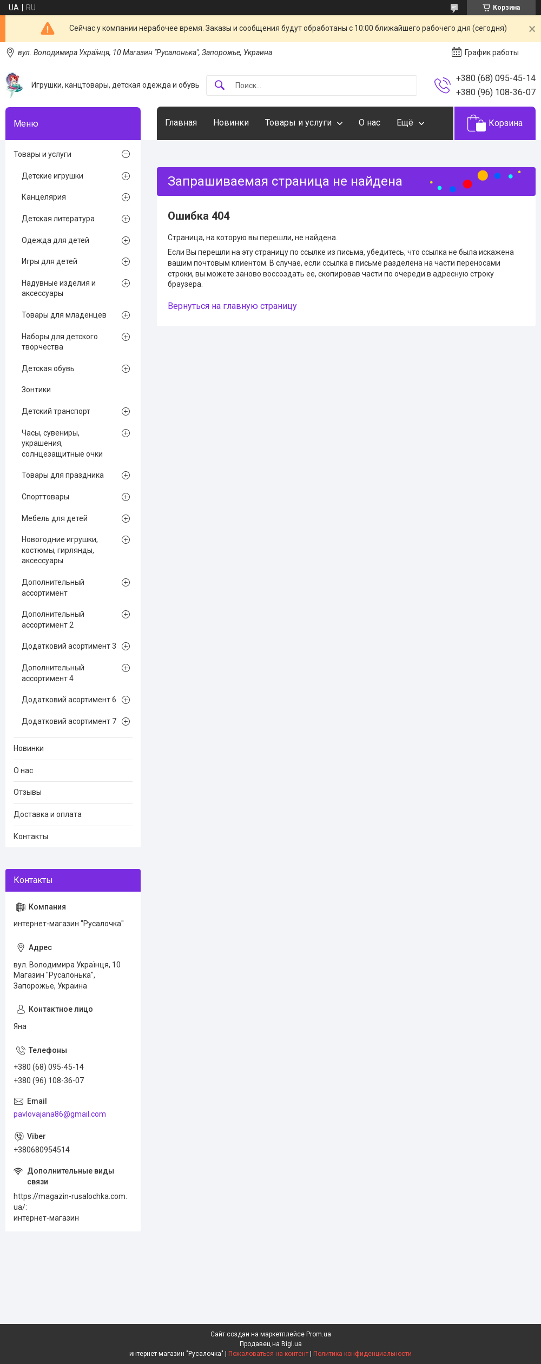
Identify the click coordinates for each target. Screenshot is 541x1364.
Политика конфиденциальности (362, 1354)
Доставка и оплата (48, 814)
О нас (369, 122)
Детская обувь (48, 368)
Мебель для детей (55, 518)
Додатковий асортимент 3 (69, 646)
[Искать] (219, 85)
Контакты (31, 836)
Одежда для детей (55, 240)
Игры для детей (49, 261)
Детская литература (58, 218)
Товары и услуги (298, 122)
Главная (181, 122)
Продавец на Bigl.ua (271, 1344)
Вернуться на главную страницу (232, 306)
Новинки (231, 122)
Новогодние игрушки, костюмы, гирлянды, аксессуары (60, 550)
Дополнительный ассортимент (53, 587)
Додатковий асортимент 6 (69, 699)
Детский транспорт (56, 411)
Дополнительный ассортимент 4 (53, 673)
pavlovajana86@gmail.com (60, 1114)
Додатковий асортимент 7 (69, 721)
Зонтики (36, 389)
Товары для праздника (63, 475)
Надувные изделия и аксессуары (59, 288)
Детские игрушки (52, 176)
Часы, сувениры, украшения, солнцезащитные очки (62, 443)
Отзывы (28, 792)
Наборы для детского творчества (60, 342)
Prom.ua (318, 1334)
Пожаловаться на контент (268, 1354)
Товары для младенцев (64, 315)
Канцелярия (44, 197)
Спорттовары (45, 496)
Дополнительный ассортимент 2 (53, 619)
